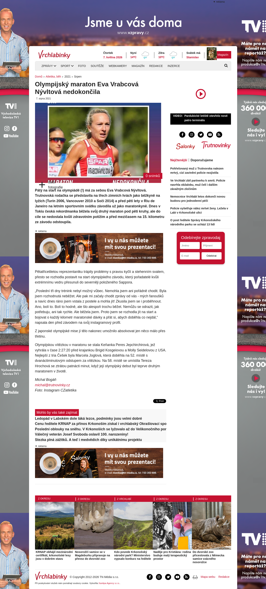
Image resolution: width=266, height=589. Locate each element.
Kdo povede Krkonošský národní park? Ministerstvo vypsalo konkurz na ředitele (132, 555)
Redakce (156, 66)
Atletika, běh (53, 76)
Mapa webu (208, 576)
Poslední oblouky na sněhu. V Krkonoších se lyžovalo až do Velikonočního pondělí (101, 429)
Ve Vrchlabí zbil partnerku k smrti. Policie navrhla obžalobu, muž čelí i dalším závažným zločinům (197, 185)
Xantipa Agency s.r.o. (109, 583)
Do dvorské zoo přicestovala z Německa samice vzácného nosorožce (208, 557)
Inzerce (174, 66)
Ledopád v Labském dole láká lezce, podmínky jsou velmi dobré (88, 419)
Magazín (223, 54)
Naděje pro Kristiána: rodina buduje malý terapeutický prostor (172, 555)
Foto (82, 66)
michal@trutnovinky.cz (52, 385)
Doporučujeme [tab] (202, 160)
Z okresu (44, 498)
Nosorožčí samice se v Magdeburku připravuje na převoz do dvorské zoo (92, 555)
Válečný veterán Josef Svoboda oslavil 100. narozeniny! (81, 434)
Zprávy (47, 66)
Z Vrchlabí (124, 499)
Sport (65, 66)
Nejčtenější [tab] (178, 160)
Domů (38, 76)
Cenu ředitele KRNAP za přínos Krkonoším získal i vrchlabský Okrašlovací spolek (101, 424)
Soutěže (97, 66)
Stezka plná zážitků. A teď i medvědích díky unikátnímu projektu (88, 440)
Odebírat (212, 255)
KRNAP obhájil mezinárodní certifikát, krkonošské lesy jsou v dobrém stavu (54, 555)
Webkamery (118, 66)
